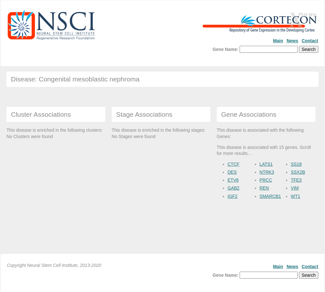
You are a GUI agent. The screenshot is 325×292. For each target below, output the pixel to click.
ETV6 (233, 180)
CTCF (233, 164)
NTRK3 (267, 172)
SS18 (296, 164)
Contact (310, 40)
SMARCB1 (270, 196)
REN (264, 188)
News (292, 40)
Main (278, 40)
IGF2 (232, 196)
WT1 (295, 196)
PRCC (266, 180)
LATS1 (266, 164)
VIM (295, 188)
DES (232, 172)
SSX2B (298, 172)
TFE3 (296, 180)
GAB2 (233, 188)
